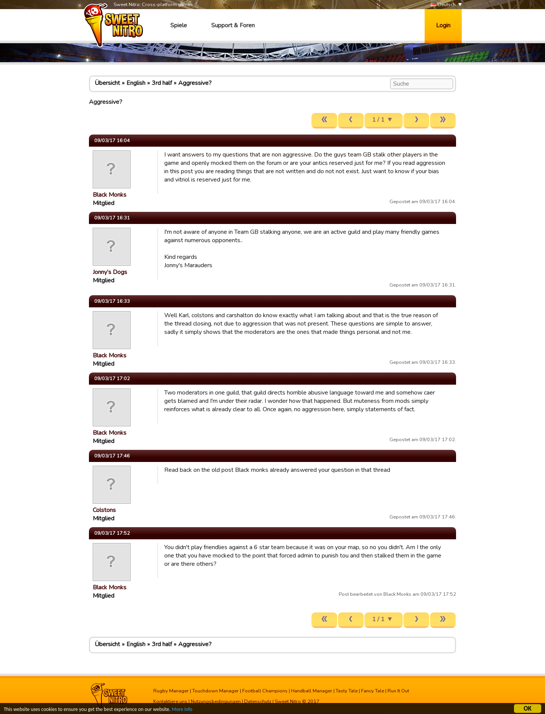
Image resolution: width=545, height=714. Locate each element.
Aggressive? (195, 83)
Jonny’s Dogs (110, 272)
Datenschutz (257, 701)
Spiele (178, 25)
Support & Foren (233, 25)
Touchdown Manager (215, 690)
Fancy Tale (372, 690)
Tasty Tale (347, 690)
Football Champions (265, 690)
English (135, 83)
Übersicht (107, 83)
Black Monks (109, 195)
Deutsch (443, 4)
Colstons (104, 510)
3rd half (162, 83)
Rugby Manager (171, 690)
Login (443, 25)
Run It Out (398, 690)
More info (182, 710)
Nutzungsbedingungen (216, 701)
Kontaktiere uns (170, 701)
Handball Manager (311, 690)
